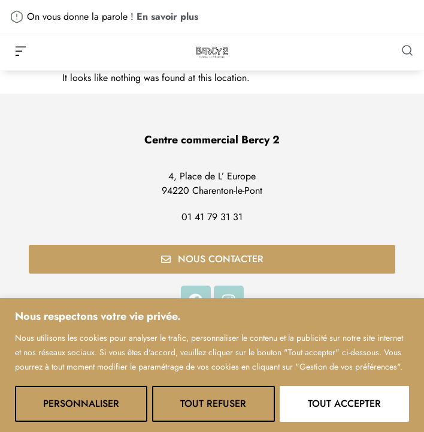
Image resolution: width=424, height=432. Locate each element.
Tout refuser (213, 403)
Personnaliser (81, 403)
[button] (20, 52)
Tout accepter (344, 403)
